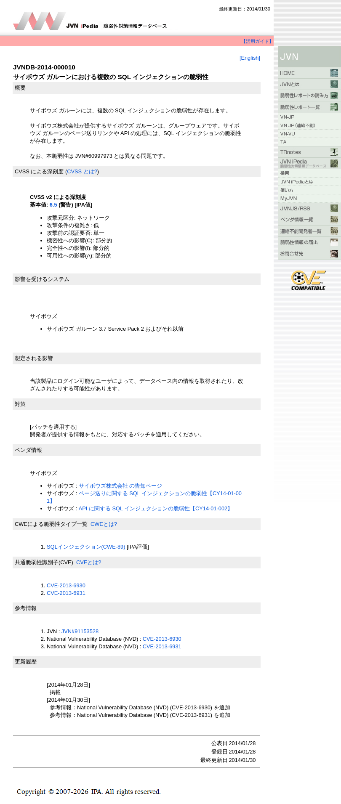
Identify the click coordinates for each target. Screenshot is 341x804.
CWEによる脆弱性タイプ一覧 (51, 524)
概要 (20, 88)
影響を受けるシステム (42, 279)
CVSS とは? (82, 171)
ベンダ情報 (28, 450)
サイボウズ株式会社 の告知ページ (121, 486)
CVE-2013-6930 (66, 585)
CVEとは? (88, 562)
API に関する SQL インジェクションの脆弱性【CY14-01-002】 (156, 508)
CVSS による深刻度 (39, 171)
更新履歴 (26, 661)
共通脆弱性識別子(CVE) (44, 562)
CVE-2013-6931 (66, 593)
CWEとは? (104, 524)
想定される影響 (34, 358)
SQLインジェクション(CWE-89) (86, 547)
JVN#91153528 (80, 631)
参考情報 (26, 608)
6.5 (53, 205)
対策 (20, 404)
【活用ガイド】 (257, 41)
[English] (250, 58)
